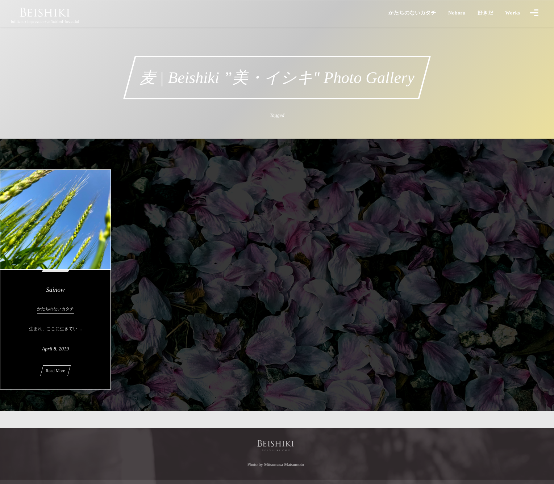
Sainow (55, 289)
